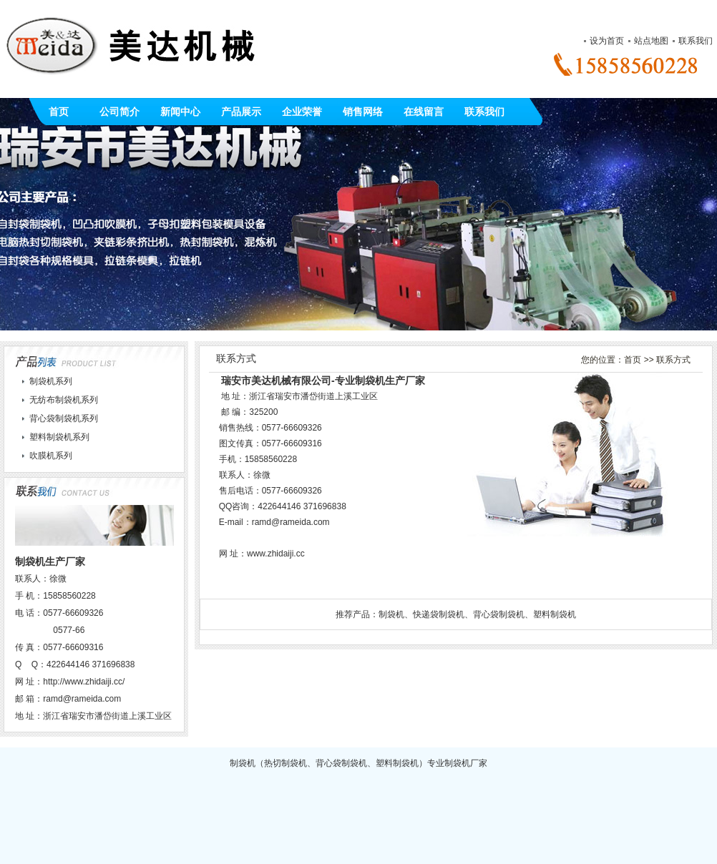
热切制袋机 (285, 763)
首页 (59, 111)
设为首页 (607, 41)
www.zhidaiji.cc (276, 554)
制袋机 (391, 614)
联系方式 (673, 360)
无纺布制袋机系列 (63, 400)
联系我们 (695, 41)
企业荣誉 (302, 111)
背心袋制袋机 (499, 614)
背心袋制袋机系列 (63, 418)
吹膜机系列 (50, 456)
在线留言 (424, 111)
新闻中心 (180, 111)
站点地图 (651, 41)
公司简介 (119, 111)
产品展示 (241, 111)
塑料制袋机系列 (59, 437)
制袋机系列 (50, 381)
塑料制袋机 (554, 614)
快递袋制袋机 (438, 614)
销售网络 (363, 111)
